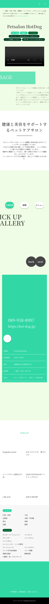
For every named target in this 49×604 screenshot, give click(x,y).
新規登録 (22, 592)
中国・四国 (15, 33)
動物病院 (28, 553)
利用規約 (14, 592)
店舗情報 (9, 205)
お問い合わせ (32, 592)
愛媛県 (24, 33)
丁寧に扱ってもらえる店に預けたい (33, 39)
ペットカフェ (29, 538)
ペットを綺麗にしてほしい (12, 39)
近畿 (4, 524)
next (40, 261)
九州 (26, 515)
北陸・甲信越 (29, 518)
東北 (4, 521)
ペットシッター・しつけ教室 (13, 544)
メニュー (39, 205)
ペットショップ (8, 547)
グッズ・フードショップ (11, 535)
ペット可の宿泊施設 (10, 550)
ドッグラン (28, 535)
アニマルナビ (18, 601)
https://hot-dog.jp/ (22, 326)
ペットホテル (29, 547)
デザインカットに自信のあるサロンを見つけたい (24, 36)
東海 (26, 521)
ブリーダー (6, 538)
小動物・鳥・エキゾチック (12, 557)
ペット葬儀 (28, 550)
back (31, 261)
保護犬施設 (6, 553)
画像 (24, 205)
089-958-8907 (21, 320)
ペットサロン (33, 33)
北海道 (5, 518)
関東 (26, 524)
